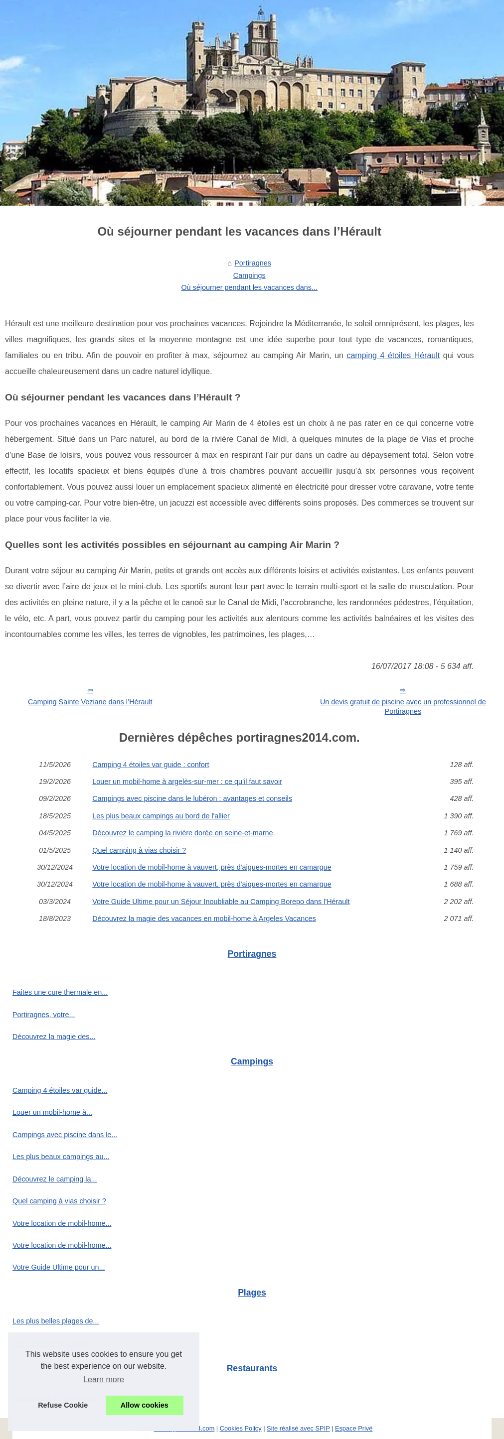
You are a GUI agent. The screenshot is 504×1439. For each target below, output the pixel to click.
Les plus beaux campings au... (60, 1157)
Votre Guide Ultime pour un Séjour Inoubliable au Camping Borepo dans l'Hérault (220, 901)
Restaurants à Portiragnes (54, 1397)
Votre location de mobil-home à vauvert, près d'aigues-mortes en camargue (212, 867)
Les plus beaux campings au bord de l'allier (161, 815)
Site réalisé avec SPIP (298, 1428)
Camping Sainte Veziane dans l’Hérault (90, 702)
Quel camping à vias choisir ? (139, 850)
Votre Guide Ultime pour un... (58, 1267)
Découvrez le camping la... (54, 1179)
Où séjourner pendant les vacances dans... (249, 287)
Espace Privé (353, 1428)
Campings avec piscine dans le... (64, 1135)
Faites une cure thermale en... (60, 992)
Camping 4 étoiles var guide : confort (150, 764)
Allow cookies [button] (144, 1405)
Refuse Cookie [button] (63, 1405)
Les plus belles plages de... (55, 1321)
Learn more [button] (103, 1379)
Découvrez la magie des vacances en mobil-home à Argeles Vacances (204, 918)
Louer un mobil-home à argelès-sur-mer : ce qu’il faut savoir (187, 781)
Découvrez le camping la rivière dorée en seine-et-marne (182, 832)
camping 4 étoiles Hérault (393, 355)
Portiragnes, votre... (43, 1015)
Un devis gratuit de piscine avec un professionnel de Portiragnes (403, 706)
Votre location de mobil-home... (61, 1223)
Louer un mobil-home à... (52, 1112)
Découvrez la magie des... (53, 1037)
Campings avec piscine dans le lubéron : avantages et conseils (192, 798)
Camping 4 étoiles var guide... (59, 1090)
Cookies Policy (241, 1428)
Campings (249, 275)
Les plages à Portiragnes (52, 1343)
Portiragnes (252, 263)
